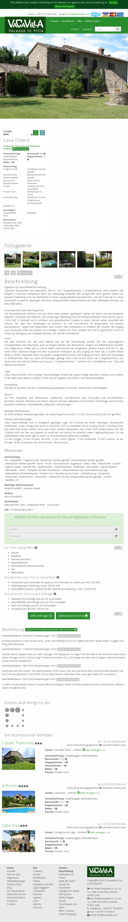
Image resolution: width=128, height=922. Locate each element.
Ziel (35, 867)
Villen (79, 21)
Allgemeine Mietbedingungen (16, 879)
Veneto (37, 874)
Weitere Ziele (93, 21)
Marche (37, 904)
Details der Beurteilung (69, 635)
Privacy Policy (14, 884)
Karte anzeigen (20, 148)
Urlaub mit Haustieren (64, 886)
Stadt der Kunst (67, 881)
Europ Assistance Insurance (16, 899)
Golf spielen (65, 894)
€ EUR (75, 29)
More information (64, 6)
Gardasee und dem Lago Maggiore (43, 886)
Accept (113, 2)
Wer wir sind (13, 874)
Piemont (37, 907)
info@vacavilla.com (79, 14)
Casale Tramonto (18, 743)
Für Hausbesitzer (16, 890)
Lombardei (38, 890)
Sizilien (36, 881)
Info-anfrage (41, 616)
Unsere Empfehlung (66, 869)
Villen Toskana (66, 910)
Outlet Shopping (67, 914)
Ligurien (37, 897)
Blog (9, 887)
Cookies (11, 904)
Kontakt (11, 871)
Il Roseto (10, 785)
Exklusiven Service (73, 616)
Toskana (54, 21)
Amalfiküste (68, 21)
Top (118, 276)
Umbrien (37, 894)
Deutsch (88, 29)
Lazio (36, 900)
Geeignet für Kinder (69, 890)
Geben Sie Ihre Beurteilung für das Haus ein (51, 629)
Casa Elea (11, 825)
